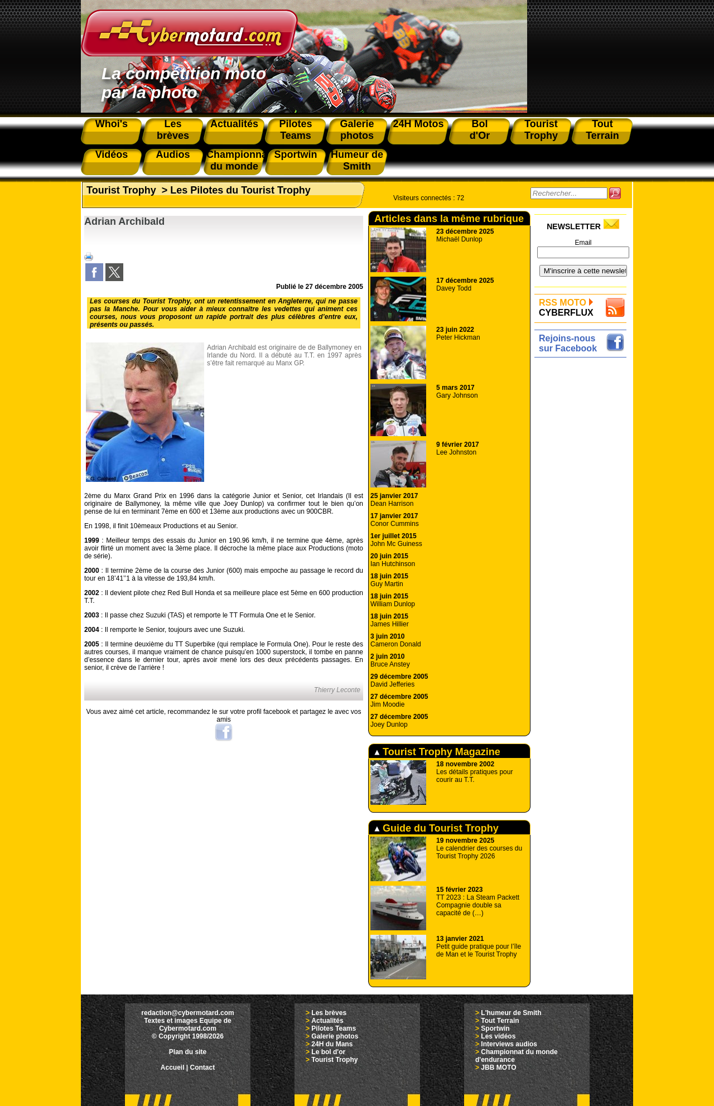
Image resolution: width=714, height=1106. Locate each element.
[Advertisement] (583, 528)
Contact (202, 1067)
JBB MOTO (498, 1067)
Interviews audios (509, 1044)
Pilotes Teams (333, 1028)
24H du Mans (332, 1044)
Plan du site (187, 1052)
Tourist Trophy (121, 190)
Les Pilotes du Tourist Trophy (240, 190)
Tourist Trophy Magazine (437, 751)
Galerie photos (334, 1036)
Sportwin (495, 1028)
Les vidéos (498, 1036)
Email (583, 243)
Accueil (173, 1067)
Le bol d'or (328, 1052)
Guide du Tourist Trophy (436, 828)
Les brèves (328, 1013)
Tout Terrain (500, 1021)
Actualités (327, 1021)
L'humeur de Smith (511, 1013)
